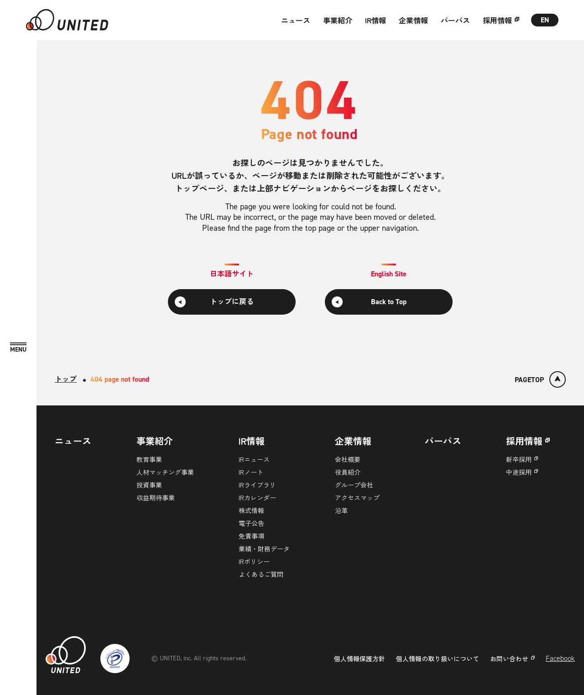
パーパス (455, 20)
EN (545, 20)
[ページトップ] (540, 379)
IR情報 (375, 20)
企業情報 (413, 20)
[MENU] (18, 348)
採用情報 (497, 20)
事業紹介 (337, 20)
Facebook (560, 658)
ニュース (295, 20)
